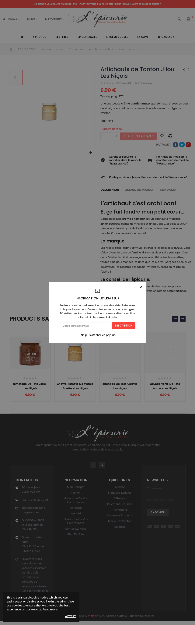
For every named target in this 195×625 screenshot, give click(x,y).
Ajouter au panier (139, 136)
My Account (53, 18)
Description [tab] (109, 190)
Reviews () (123, 83)
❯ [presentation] (183, 319)
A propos (119, 502)
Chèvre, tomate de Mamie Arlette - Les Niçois (75, 388)
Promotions (119, 514)
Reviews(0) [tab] (168, 190)
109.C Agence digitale (112, 620)
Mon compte (75, 491)
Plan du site (75, 538)
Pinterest (188, 144)
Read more (50, 609)
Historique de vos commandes (76, 504)
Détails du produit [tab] (140, 190)
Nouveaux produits (119, 519)
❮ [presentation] (175, 319)
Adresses (76, 512)
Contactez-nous (75, 533)
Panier (75, 497)
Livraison (119, 491)
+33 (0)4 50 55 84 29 (34, 504)
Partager (175, 144)
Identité (76, 518)
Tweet (182, 144)
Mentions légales (119, 497)
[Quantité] (109, 136)
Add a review (143, 83)
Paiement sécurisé (119, 508)
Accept (70, 616)
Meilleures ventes (119, 525)
